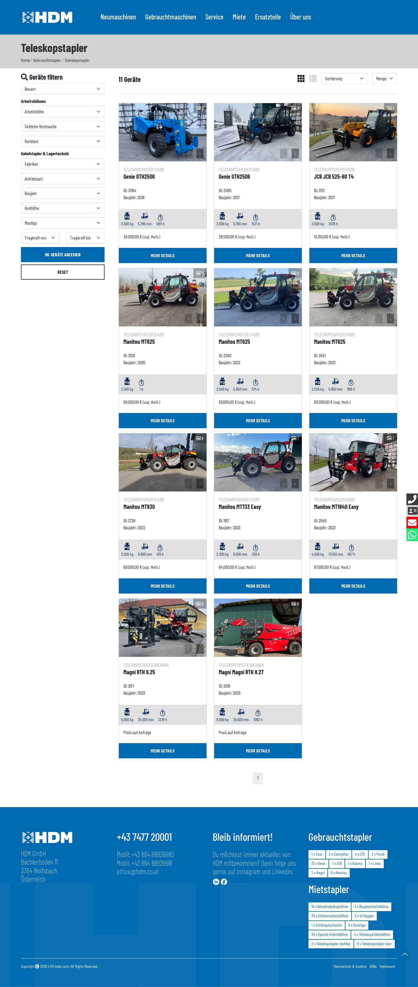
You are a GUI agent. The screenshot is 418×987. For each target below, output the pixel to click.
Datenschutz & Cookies (350, 966)
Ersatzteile (268, 16)
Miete (239, 16)
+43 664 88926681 (152, 863)
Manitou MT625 (139, 341)
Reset (63, 272)
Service (214, 16)
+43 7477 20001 (144, 836)
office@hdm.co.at (138, 871)
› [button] (200, 153)
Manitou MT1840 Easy (336, 506)
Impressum (387, 966)
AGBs (373, 966)
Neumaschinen (118, 16)
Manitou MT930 (139, 506)
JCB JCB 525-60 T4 (334, 176)
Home (25, 60)
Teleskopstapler (77, 60)
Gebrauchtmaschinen (170, 16)
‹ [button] (188, 153)
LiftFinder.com (58, 966)
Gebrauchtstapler (47, 60)
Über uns (300, 16)
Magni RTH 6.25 (139, 671)
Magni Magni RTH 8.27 (241, 671)
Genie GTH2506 (139, 176)
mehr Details (163, 255)
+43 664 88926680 (152, 854)
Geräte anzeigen (62, 254)
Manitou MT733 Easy (240, 506)
